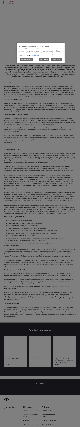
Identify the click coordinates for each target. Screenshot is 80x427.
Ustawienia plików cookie (26, 59)
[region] (41, 53)
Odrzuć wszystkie (44, 59)
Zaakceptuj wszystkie (56, 59)
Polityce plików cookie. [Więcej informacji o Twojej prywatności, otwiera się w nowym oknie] (34, 55)
